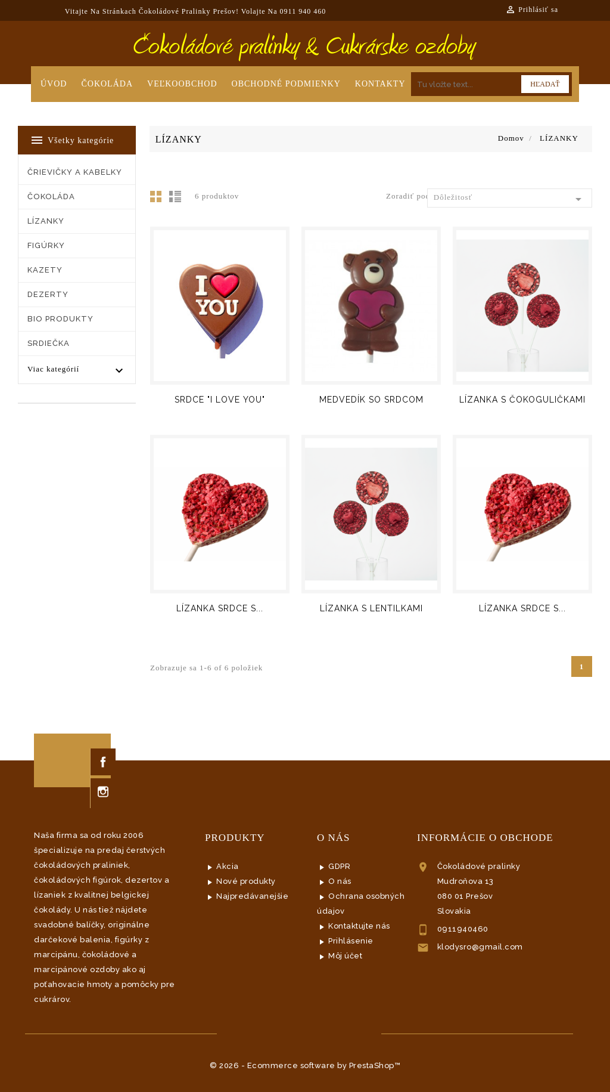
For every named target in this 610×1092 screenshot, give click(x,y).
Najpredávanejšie (252, 896)
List (177, 200)
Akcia (227, 866)
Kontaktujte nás (359, 925)
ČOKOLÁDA (51, 196)
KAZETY (45, 269)
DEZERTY (48, 294)
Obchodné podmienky (286, 83)
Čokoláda (107, 83)
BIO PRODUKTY (60, 318)
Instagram (103, 792)
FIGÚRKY (46, 245)
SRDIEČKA (48, 343)
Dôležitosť (510, 199)
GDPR (339, 866)
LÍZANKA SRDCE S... (219, 608)
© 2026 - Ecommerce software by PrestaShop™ (305, 1065)
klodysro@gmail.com (480, 946)
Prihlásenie (351, 940)
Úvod (54, 83)
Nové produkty (246, 881)
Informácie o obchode (485, 837)
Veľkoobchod (182, 83)
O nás (339, 881)
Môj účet (345, 955)
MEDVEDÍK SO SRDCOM (371, 399)
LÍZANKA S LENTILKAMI (371, 608)
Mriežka (159, 200)
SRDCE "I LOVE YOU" (220, 399)
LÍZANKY (45, 220)
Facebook (103, 762)
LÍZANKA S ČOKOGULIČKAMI (522, 399)
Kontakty (380, 83)
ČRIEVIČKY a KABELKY (74, 172)
